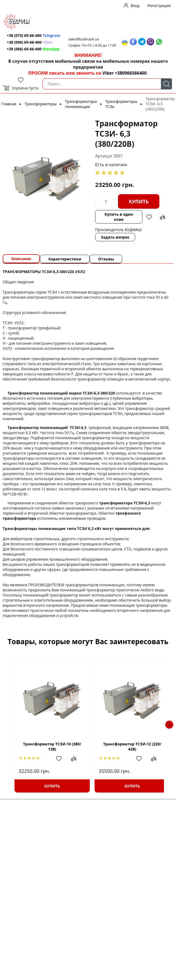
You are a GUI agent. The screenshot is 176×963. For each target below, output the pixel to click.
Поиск (166, 83)
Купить (139, 201)
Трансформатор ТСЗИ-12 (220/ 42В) (126, 746)
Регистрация (159, 5)
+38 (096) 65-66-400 (24, 42)
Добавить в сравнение (162, 217)
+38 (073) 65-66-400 (24, 35)
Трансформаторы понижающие (81, 104)
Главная (8, 103)
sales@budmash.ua (83, 39)
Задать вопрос (115, 237)
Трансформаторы (41, 103)
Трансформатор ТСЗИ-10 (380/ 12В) (50, 746)
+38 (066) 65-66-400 (24, 48)
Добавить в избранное (149, 217)
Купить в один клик (119, 217)
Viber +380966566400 (124, 73)
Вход (135, 5)
